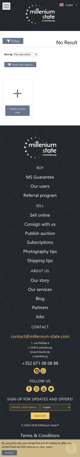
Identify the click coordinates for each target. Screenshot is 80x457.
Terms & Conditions (40, 434)
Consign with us (40, 223)
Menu (6, 6)
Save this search (22, 63)
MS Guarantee (40, 176)
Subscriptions (40, 241)
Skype (37, 370)
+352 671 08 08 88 (40, 362)
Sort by (8, 53)
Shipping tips (40, 259)
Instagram (36, 388)
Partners (40, 306)
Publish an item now (14, 110)
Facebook (29, 388)
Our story (40, 279)
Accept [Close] (9, 452)
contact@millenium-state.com (40, 335)
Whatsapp (43, 370)
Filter (15, 41)
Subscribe (40, 415)
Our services (40, 288)
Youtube (44, 388)
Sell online (40, 214)
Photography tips (40, 250)
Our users (40, 185)
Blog (40, 297)
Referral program (40, 194)
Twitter (51, 388)
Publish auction (40, 232)
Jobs (40, 315)
